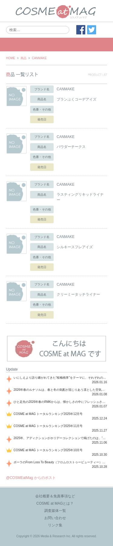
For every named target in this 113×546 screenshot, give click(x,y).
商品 (23, 58)
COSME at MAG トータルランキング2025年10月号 (48, 450)
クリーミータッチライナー (78, 294)
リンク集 (55, 525)
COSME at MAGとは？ (55, 503)
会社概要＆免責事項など (55, 496)
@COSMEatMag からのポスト (31, 478)
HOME (10, 58)
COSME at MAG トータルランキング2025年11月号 (48, 426)
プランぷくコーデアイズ (76, 99)
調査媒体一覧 (55, 511)
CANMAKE (39, 58)
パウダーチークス (71, 147)
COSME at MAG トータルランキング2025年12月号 (48, 414)
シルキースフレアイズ (75, 247)
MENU (56, 44)
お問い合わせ (55, 518)
